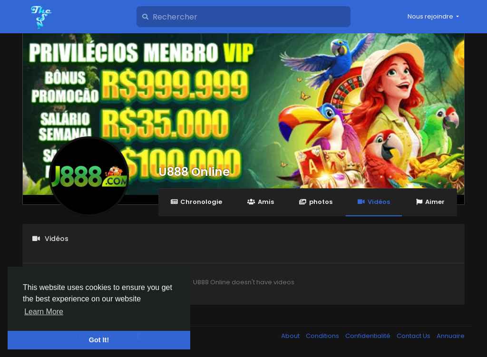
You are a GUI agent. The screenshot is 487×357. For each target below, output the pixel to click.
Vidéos (374, 201)
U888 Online (194, 172)
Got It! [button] (99, 340)
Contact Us (414, 335)
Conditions (323, 335)
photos (315, 201)
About (291, 335)
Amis (260, 201)
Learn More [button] (43, 312)
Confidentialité (368, 335)
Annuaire (451, 335)
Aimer (430, 201)
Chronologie (196, 201)
